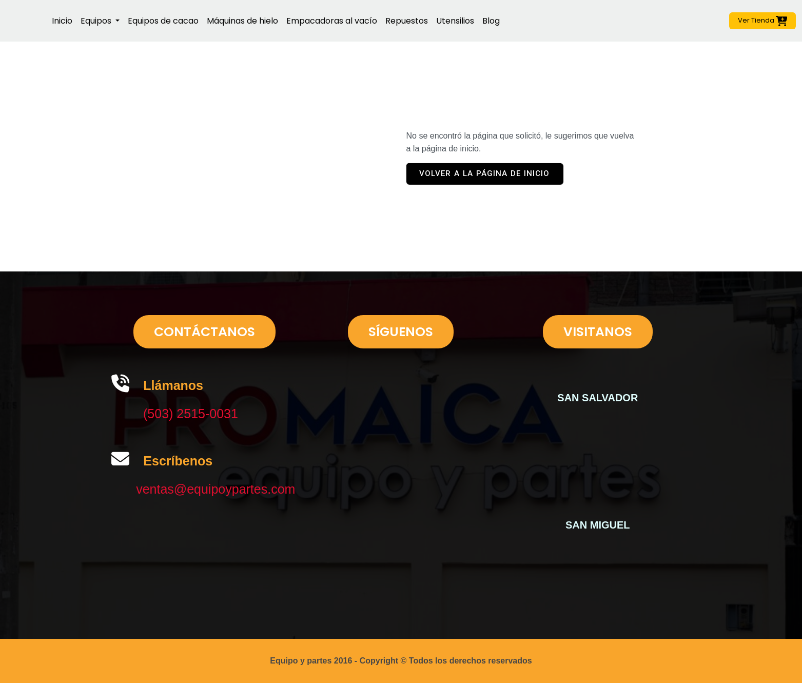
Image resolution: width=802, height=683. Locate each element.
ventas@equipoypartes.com (215, 489)
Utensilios (455, 21)
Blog (491, 21)
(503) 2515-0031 (190, 413)
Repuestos (406, 21)
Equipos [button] (97, 21)
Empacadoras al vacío (331, 21)
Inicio (62, 21)
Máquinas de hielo (242, 21)
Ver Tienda (763, 20)
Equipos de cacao (163, 21)
